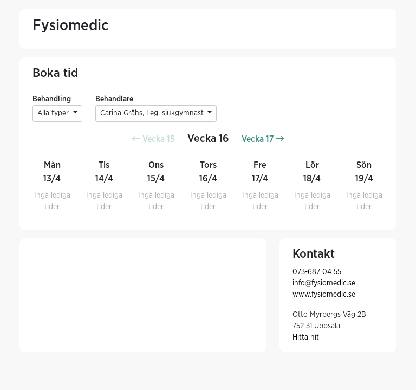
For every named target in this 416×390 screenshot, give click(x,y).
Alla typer (54, 113)
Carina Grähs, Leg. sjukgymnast (153, 113)
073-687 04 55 (316, 272)
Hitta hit (305, 337)
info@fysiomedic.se (323, 283)
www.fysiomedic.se (323, 294)
